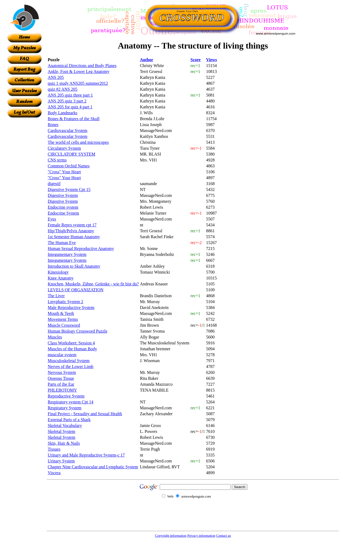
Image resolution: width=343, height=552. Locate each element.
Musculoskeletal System (69, 360)
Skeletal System (61, 431)
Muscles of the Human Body (72, 349)
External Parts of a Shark (69, 419)
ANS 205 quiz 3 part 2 (67, 101)
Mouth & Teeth (61, 313)
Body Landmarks (62, 113)
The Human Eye (62, 242)
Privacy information (201, 535)
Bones (53, 124)
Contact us (223, 535)
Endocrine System (63, 213)
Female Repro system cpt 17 (72, 225)
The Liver (56, 295)
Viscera (54, 472)
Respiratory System (64, 408)
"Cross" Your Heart (64, 172)
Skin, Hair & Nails (64, 443)
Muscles (55, 337)
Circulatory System (64, 148)
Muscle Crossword (64, 325)
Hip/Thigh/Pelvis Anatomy (71, 231)
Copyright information (170, 535)
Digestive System (63, 195)
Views (211, 59)
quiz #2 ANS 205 (62, 89)
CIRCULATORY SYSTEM (71, 154)
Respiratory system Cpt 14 (70, 402)
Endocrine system (63, 207)
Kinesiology (58, 272)
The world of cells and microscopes (78, 142)
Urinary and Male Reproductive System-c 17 (86, 455)
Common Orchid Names (69, 166)
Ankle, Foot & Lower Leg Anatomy (78, 71)
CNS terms (57, 160)
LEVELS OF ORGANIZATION (75, 290)
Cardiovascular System (67, 130)
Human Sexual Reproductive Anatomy (81, 248)
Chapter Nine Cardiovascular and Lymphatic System (93, 467)
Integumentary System (67, 254)
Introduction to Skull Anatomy (74, 266)
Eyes (52, 219)
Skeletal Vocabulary (65, 425)
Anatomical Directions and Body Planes (82, 65)
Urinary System (61, 461)
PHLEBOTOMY (62, 390)
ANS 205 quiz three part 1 (70, 95)
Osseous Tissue (61, 378)
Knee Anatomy (60, 278)
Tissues (54, 449)
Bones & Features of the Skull (73, 118)
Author (146, 59)
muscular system (62, 354)
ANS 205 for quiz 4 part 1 (70, 107)
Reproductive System (66, 396)
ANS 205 (56, 77)
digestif (54, 183)
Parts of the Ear (61, 384)
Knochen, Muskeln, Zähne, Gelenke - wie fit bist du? (93, 284)
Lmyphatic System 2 (65, 301)
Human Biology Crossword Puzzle (77, 331)
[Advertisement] (24, 198)
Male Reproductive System (71, 307)
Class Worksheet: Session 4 (71, 343)
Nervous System (62, 372)
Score (196, 59)
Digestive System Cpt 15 (69, 189)
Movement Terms (63, 319)
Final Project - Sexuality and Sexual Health (85, 413)
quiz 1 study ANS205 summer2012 (78, 83)
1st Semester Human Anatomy (74, 236)
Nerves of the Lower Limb (71, 366)
